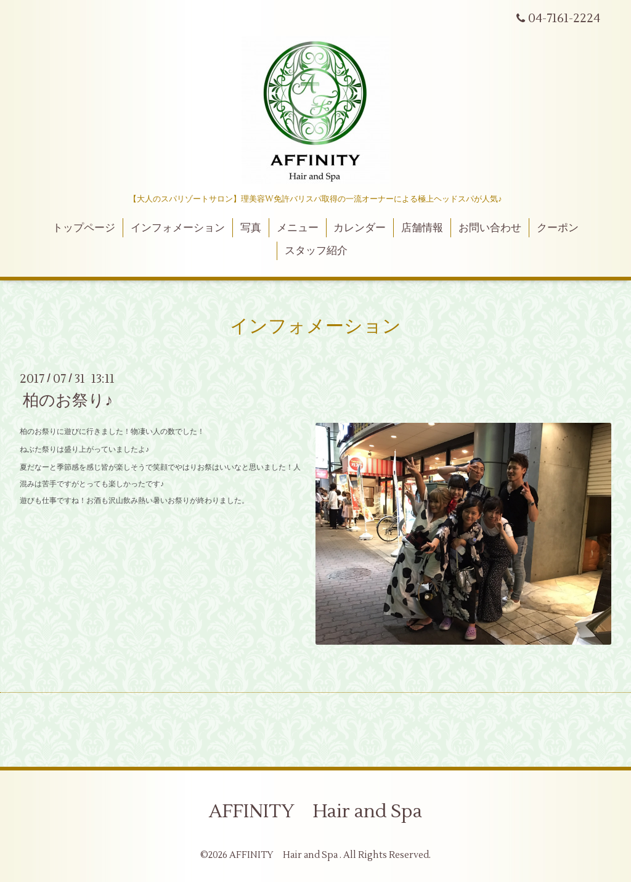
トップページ (83, 228)
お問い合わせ (489, 228)
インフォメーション (178, 228)
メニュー (298, 228)
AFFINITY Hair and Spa (315, 811)
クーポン (558, 228)
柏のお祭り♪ (68, 400)
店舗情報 (422, 228)
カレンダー (359, 228)
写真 (250, 228)
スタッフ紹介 (316, 251)
